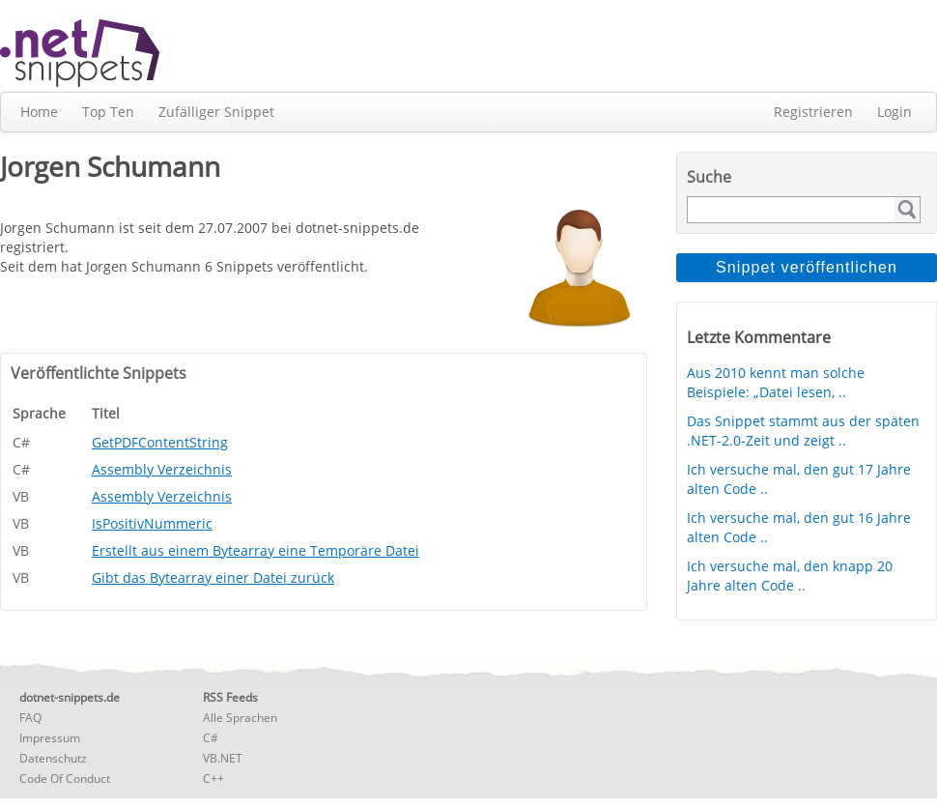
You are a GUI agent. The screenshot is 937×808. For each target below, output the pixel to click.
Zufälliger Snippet (216, 111)
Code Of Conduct (64, 778)
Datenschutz (53, 758)
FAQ (30, 717)
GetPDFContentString (160, 442)
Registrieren (813, 111)
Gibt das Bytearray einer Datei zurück (213, 577)
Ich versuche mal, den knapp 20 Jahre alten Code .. (790, 575)
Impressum (49, 738)
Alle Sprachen (240, 717)
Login (894, 111)
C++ (213, 778)
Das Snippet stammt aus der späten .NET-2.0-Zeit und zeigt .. (803, 430)
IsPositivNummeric (152, 523)
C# (210, 738)
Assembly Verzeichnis (162, 469)
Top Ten (108, 111)
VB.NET (222, 758)
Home (39, 111)
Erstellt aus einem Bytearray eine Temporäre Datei (255, 550)
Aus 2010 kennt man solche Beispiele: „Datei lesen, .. (776, 382)
